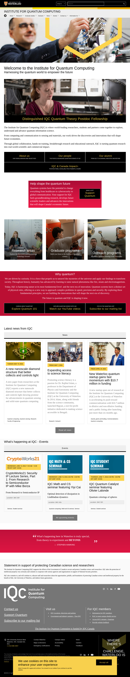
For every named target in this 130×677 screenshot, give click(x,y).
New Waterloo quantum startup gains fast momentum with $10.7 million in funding (104, 378)
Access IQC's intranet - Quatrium (103, 619)
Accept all (104, 662)
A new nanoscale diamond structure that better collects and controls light (23, 372)
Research (33, 419)
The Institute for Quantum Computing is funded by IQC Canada (64, 628)
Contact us (11, 609)
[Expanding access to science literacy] (65, 352)
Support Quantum (15, 614)
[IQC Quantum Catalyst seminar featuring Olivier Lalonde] (106, 464)
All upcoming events (65, 518)
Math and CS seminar (68, 508)
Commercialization (112, 419)
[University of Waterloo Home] (12, 4)
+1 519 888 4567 (12, 646)
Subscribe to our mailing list (22, 620)
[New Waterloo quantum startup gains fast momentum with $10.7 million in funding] (106, 353)
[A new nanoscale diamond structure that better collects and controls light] (23, 351)
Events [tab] (65, 448)
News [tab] (65, 335)
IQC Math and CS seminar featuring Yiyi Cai (64, 485)
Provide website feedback (100, 622)
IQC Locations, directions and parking (63, 613)
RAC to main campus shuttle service (104, 616)
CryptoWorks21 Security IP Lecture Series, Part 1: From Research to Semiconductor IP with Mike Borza (21, 480)
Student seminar (17, 508)
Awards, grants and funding (98, 419)
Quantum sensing (25, 419)
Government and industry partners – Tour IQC (66, 616)
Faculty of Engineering (13, 421)
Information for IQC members (102, 613)
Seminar (9, 508)
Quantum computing (13, 419)
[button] (109, 4)
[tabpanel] (65, 386)
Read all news (65, 430)
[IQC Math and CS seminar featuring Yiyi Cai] (65, 464)
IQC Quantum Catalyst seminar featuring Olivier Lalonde (104, 487)
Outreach (57, 421)
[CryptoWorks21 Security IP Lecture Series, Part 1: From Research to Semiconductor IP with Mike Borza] (23, 459)
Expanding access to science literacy (59, 371)
